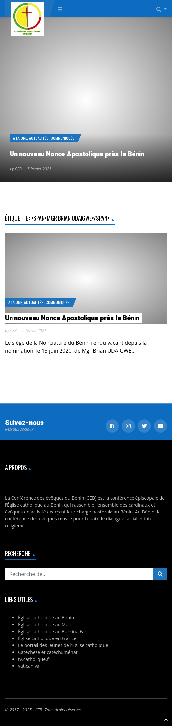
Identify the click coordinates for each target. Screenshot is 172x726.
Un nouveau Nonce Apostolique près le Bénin (77, 154)
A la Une (20, 138)
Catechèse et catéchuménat (48, 652)
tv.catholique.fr (34, 659)
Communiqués (63, 138)
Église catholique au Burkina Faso (53, 631)
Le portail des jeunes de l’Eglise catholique (63, 645)
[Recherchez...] (79, 574)
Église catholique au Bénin (46, 617)
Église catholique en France (47, 638)
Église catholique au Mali (44, 624)
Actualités (39, 138)
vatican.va (28, 666)
